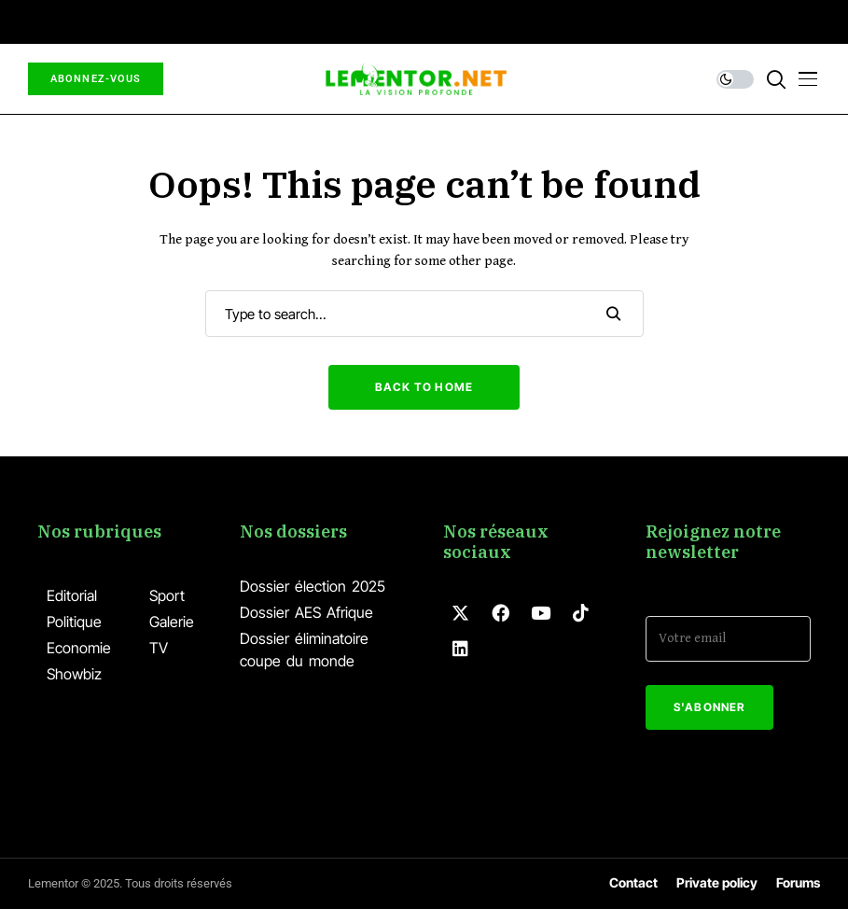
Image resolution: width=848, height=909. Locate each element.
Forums (798, 882)
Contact (633, 882)
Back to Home (424, 387)
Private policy (717, 882)
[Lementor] (416, 79)
